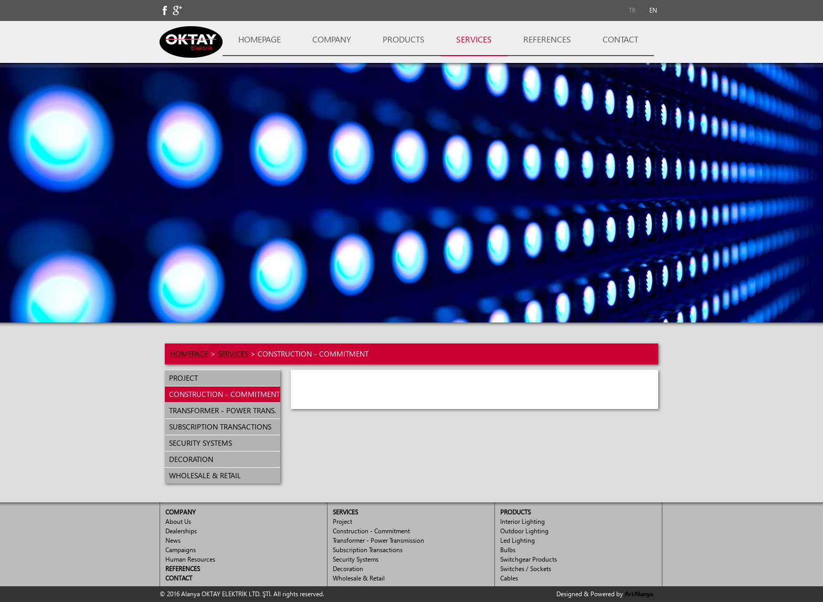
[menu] (222, 426)
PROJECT (181, 378)
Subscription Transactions (368, 550)
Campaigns (180, 550)
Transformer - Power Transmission (378, 540)
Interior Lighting (522, 521)
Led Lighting (517, 540)
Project (342, 521)
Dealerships (181, 531)
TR (632, 10)
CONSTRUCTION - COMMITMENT (222, 394)
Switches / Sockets (525, 569)
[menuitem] (631, 10)
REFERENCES (547, 39)
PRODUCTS (404, 39)
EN (653, 10)
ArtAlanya (639, 594)
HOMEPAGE (259, 39)
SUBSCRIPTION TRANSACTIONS (218, 427)
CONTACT (620, 39)
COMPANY (331, 39)
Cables (509, 578)
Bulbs (507, 550)
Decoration (348, 569)
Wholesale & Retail (359, 578)
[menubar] (642, 10)
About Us (178, 521)
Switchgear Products (528, 559)
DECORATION (189, 459)
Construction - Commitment (371, 531)
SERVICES (474, 39)
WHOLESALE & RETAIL (203, 475)
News (173, 540)
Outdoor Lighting (524, 531)
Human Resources (190, 559)
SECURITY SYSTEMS (198, 443)
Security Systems (355, 559)
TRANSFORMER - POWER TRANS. (220, 410)
